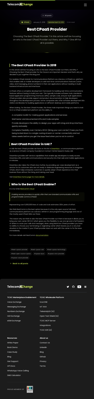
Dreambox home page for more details (28, 177)
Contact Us (45, 342)
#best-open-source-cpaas (21, 254)
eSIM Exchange (14, 320)
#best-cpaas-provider (19, 250)
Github (43, 356)
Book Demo (12, 347)
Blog (9, 356)
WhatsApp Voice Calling (18, 370)
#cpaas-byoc (39, 254)
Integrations (45, 325)
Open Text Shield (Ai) (49, 316)
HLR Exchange (13, 316)
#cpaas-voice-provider (19, 258)
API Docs (11, 366)
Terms (43, 366)
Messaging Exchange (16, 306)
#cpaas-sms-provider (56, 254)
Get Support (12, 361)
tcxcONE (43, 302)
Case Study (12, 352)
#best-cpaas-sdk (37, 250)
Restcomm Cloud (27, 189)
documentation (42, 235)
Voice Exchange (14, 302)
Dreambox (55, 148)
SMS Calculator (14, 375)
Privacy (43, 361)
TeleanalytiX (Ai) (47, 311)
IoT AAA (43, 306)
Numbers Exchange (16, 311)
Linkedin (43, 347)
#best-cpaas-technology (56, 250)
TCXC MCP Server (48, 320)
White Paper (12, 342)
